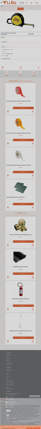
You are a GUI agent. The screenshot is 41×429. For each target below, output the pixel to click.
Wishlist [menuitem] (7, 371)
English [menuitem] (13, 418)
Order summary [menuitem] (9, 380)
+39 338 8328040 (10, 399)
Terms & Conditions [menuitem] (10, 382)
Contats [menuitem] (7, 356)
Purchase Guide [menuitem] (9, 384)
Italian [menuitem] (8, 418)
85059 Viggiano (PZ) (11, 394)
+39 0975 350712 (10, 397)
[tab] (20, 42)
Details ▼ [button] (3, 46)
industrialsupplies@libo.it (12, 403)
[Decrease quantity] (8, 427)
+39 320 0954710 (10, 405)
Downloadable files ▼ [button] (6, 58)
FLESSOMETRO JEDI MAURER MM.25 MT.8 (12, 6)
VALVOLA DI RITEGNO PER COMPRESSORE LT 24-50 (20, 234)
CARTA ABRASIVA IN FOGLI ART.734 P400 (15, 197)
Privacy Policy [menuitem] (9, 362)
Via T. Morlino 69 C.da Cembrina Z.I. (14, 393)
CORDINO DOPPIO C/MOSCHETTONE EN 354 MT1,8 (20, 330)
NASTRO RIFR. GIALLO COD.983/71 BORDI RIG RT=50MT (18, 133)
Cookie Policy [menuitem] (9, 364)
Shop (2, 6)
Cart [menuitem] (7, 378)
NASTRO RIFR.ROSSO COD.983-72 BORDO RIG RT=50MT (18, 101)
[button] (20, 20)
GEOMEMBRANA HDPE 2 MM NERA (20, 266)
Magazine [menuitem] (8, 358)
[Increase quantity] (11, 427)
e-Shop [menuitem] (7, 376)
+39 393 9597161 (10, 401)
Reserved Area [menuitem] (9, 388)
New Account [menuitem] (9, 369)
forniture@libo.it (10, 407)
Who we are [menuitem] (8, 354)
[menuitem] (21, 2)
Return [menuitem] (7, 386)
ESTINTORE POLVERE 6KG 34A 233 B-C (20, 298)
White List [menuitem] (8, 360)
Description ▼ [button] (4, 41)
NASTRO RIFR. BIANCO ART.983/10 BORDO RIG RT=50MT (18, 165)
